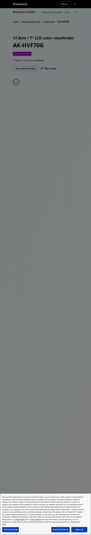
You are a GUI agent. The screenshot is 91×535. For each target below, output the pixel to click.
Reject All (79, 529)
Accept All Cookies (60, 529)
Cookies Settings (10, 529)
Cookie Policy (19, 519)
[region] (45, 514)
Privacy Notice (36, 519)
